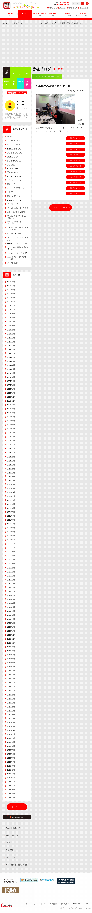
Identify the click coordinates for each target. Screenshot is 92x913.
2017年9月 (11, 694)
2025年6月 (11, 326)
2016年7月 (11, 750)
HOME (10, 14)
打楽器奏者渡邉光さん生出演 (53, 86)
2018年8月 (11, 651)
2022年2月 (11, 484)
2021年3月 (11, 528)
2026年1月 (11, 298)
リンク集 (9, 850)
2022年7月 (11, 464)
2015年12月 (11, 778)
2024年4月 (11, 381)
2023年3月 (11, 433)
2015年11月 (11, 782)
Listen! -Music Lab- (14, 148)
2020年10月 (11, 548)
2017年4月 (11, 714)
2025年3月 (11, 337)
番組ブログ (18, 23)
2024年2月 (11, 389)
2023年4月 (11, 429)
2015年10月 (11, 786)
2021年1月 (11, 536)
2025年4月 (11, 333)
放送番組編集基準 (13, 828)
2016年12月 (11, 730)
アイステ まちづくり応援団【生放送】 (17, 217)
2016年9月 (11, 742)
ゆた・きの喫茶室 (13, 145)
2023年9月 (11, 409)
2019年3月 (11, 623)
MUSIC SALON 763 (14, 200)
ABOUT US (81, 14)
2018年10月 (11, 643)
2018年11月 (11, 639)
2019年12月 (11, 587)
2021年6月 (11, 516)
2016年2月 (11, 770)
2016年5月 (11, 758)
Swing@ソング (12, 156)
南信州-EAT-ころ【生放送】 (17, 212)
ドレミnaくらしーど (14, 152)
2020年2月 (11, 579)
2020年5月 (11, 568)
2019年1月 (11, 631)
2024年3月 (11, 385)
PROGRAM (53, 14)
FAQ (8, 843)
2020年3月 (11, 575)
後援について (11, 857)
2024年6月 (11, 373)
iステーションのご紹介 (50, 904)
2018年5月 (11, 663)
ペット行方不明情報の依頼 (16, 865)
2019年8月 (11, 603)
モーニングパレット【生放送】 (18, 208)
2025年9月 (11, 314)
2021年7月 (11, 512)
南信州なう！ (12, 184)
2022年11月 (11, 449)
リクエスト (62, 7)
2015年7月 (11, 798)
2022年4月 (11, 476)
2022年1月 (11, 488)
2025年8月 (11, 318)
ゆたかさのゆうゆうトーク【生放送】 (16, 223)
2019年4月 (11, 619)
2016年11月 (11, 734)
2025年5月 (11, 329)
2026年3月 (11, 290)
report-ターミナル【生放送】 (17, 243)
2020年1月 (11, 583)
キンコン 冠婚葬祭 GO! (15, 188)
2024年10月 (11, 357)
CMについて (53, 7)
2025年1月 (11, 345)
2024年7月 (11, 369)
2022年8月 (11, 460)
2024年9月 (11, 361)
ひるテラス (11, 192)
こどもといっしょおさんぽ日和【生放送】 (41, 23)
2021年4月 (11, 524)
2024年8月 (11, 365)
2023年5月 (11, 425)
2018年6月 (11, 659)
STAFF (67, 14)
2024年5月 (11, 377)
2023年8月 (11, 413)
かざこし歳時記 (12, 263)
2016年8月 (11, 746)
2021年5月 (11, 520)
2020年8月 (11, 556)
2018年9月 (11, 647)
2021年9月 (11, 504)
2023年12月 (11, 397)
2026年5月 (11, 282)
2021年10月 (11, 500)
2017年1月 (11, 726)
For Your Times (12, 168)
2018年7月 (11, 655)
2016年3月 (11, 766)
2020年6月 (11, 564)
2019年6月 (11, 611)
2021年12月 (11, 492)
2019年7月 (11, 607)
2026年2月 (11, 294)
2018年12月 (11, 635)
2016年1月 (11, 774)
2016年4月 (11, 762)
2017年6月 (11, 706)
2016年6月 (11, 754)
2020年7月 (11, 560)
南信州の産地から (13, 196)
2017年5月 (11, 710)
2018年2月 (11, 675)
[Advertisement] (46, 45)
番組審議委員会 (12, 835)
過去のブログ (17, 807)
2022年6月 (11, 468)
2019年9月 (11, 599)
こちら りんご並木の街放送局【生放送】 (17, 248)
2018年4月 (11, 667)
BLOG (24, 14)
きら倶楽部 (11, 164)
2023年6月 (11, 421)
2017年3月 (11, 718)
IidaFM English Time (14, 176)
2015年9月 (11, 790)
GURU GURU (20, 103)
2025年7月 (11, 322)
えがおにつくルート (14, 180)
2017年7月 (11, 702)
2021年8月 (11, 508)
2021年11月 (11, 496)
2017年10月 (11, 691)
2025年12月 (11, 302)
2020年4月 (11, 572)
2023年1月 (11, 441)
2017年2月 (11, 722)
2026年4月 (11, 286)
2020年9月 (11, 552)
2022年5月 (11, 472)
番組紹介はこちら (75, 138)
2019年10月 (11, 595)
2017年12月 (11, 683)
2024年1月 (11, 393)
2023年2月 (11, 437)
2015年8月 (11, 794)
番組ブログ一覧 (60, 207)
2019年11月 (11, 591)
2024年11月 (11, 353)
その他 (9, 137)
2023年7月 (11, 417)
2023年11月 (11, 401)
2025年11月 (11, 306)
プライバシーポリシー (32, 904)
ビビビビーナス (12, 204)
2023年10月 (11, 405)
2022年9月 (11, 456)
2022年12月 (11, 445)
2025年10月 (11, 310)
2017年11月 (11, 687)
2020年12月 (11, 540)
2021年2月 (11, 532)
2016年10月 (11, 738)
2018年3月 (11, 671)
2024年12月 (11, 349)
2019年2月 (11, 627)
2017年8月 (11, 698)
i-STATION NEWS (39, 14)
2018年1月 (11, 679)
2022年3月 (11, 480)
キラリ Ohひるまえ (14, 160)
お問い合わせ (73, 7)
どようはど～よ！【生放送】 (17, 253)
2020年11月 (11, 544)
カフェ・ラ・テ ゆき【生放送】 (17, 238)
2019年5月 (11, 615)
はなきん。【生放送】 (14, 234)
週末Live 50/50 (12, 172)
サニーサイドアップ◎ (15, 141)
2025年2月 (11, 341)
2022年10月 (11, 453)
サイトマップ (84, 7)
